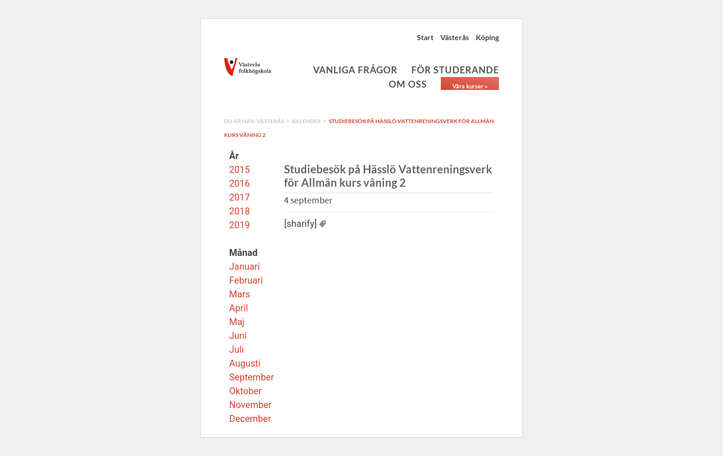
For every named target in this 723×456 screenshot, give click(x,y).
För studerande (455, 69)
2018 (239, 211)
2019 (239, 225)
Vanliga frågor (355, 69)
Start (425, 37)
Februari (246, 280)
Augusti (245, 363)
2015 (239, 169)
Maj (236, 321)
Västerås (454, 37)
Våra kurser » (469, 86)
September (251, 377)
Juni (238, 335)
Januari (244, 266)
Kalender (306, 121)
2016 (239, 183)
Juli (236, 349)
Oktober (245, 391)
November (250, 404)
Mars (239, 294)
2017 (239, 197)
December (250, 418)
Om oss (408, 83)
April (238, 308)
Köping (487, 37)
